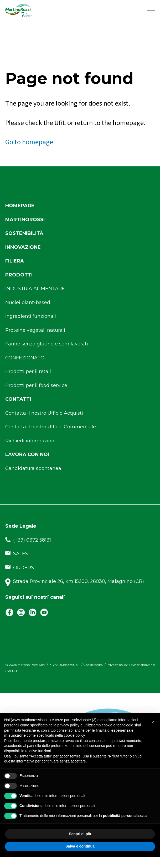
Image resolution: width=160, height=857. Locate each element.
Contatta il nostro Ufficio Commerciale (50, 427)
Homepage (19, 206)
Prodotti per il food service (36, 385)
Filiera (14, 261)
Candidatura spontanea (33, 468)
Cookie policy (93, 665)
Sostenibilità (24, 233)
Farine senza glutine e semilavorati (46, 344)
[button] (153, 721)
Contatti (18, 399)
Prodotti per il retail (28, 371)
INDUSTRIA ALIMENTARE (35, 288)
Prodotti (19, 275)
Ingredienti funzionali (30, 316)
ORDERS (19, 568)
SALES (16, 554)
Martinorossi (25, 219)
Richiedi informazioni (30, 441)
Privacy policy (117, 665)
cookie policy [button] (74, 735)
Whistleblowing (143, 665)
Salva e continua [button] (79, 846)
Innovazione (23, 247)
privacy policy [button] (68, 725)
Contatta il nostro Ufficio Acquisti (44, 413)
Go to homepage (29, 142)
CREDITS (12, 671)
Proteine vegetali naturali (35, 330)
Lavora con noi (27, 454)
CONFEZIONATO (24, 358)
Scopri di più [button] (80, 834)
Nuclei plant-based (27, 302)
